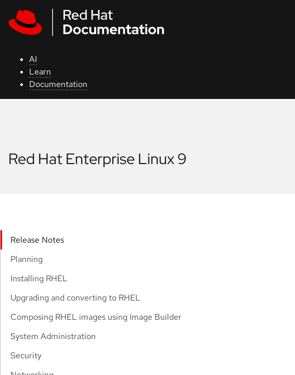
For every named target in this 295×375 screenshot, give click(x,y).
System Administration (53, 336)
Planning (26, 259)
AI (33, 59)
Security (26, 355)
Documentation (58, 84)
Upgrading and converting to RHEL (75, 297)
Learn (40, 71)
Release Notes (37, 239)
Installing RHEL (39, 278)
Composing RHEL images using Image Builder (96, 316)
